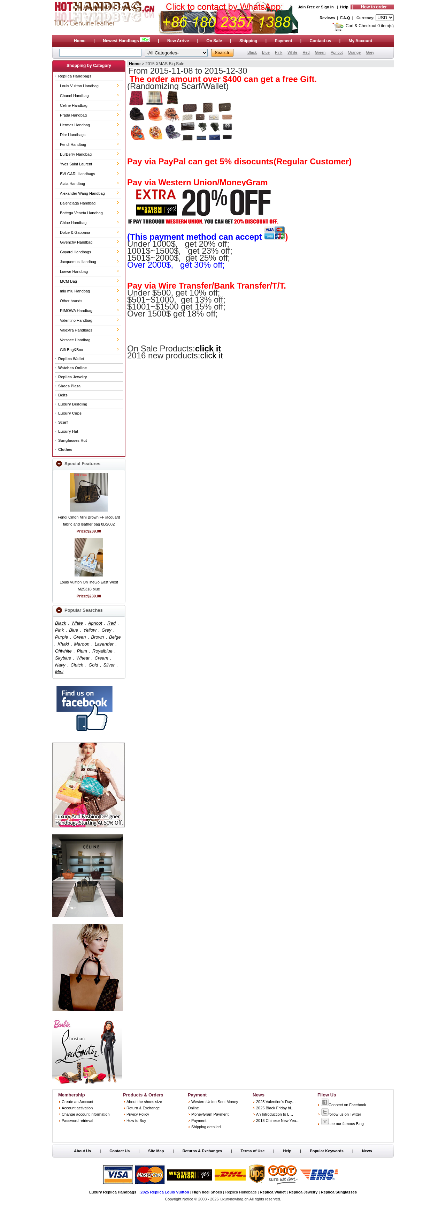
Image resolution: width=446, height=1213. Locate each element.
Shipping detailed (206, 1127)
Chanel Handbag (74, 96)
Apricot (337, 52)
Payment (283, 40)
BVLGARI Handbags (77, 174)
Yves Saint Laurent (76, 164)
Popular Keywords (327, 1151)
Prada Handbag (73, 115)
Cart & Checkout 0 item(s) (370, 25)
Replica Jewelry (72, 377)
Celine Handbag (73, 105)
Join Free (306, 7)
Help (344, 7)
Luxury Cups (70, 413)
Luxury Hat (68, 431)
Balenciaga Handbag (77, 203)
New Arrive (178, 40)
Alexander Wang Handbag (82, 193)
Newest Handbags (127, 40)
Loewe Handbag (74, 271)
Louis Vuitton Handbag (79, 86)
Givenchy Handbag (76, 242)
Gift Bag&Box (71, 350)
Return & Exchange (143, 1108)
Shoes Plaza (69, 386)
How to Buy (136, 1120)
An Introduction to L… (274, 1114)
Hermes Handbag (75, 125)
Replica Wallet (71, 359)
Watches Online (72, 368)
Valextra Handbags (76, 330)
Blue (266, 52)
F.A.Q (345, 18)
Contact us (320, 40)
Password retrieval (77, 1120)
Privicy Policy (137, 1114)
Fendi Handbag (73, 144)
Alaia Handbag (72, 183)
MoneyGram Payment (210, 1114)
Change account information (86, 1114)
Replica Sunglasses (339, 1192)
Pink (278, 52)
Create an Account (77, 1102)
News (367, 1151)
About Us (82, 1151)
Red (305, 52)
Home (79, 40)
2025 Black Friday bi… (275, 1108)
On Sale (214, 40)
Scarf (63, 422)
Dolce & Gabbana (75, 232)
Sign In (327, 7)
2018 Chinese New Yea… (278, 1120)
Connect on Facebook (343, 1105)
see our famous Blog (342, 1124)
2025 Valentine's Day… (276, 1102)
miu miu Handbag (75, 291)
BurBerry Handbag (76, 154)
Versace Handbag (75, 340)
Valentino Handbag (76, 320)
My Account (360, 40)
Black (252, 52)
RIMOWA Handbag (76, 310)
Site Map (156, 1151)
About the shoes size (144, 1102)
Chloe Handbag (73, 223)
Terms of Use (252, 1151)
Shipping (248, 40)
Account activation (77, 1108)
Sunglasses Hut (72, 440)
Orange (354, 52)
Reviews (327, 18)
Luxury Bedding (72, 404)
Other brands (71, 301)
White (292, 52)
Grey (370, 52)
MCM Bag (68, 281)
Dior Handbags (72, 135)
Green (320, 52)
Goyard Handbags (75, 252)
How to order (374, 7)
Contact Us (119, 1151)
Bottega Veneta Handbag (81, 213)
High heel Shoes (207, 1192)
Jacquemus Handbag (78, 262)
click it (208, 348)
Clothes (65, 449)
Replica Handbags (74, 76)
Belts (63, 395)
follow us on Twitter (341, 1114)
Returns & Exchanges (202, 1151)
